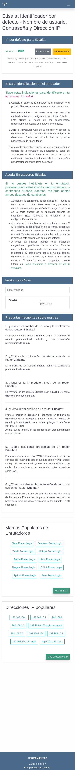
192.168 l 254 (36, 633)
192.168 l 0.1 (39, 617)
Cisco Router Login (22, 543)
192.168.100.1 (19, 617)
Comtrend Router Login (50, 543)
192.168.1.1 (10, 51)
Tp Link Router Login (25, 575)
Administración (61, 51)
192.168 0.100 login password (46, 625)
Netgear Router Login (23, 567)
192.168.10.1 (56, 633)
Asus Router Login (51, 575)
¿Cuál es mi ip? (37, 764)
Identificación (43, 51)
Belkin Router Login (24, 559)
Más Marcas (61, 590)
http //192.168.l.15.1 (52, 641)
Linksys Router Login (50, 551)
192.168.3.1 (17, 633)
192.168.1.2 (18, 625)
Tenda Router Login (22, 551)
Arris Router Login (50, 559)
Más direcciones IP (58, 656)
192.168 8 (57, 617)
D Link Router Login (51, 567)
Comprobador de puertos (37, 767)
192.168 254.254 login (24, 641)
